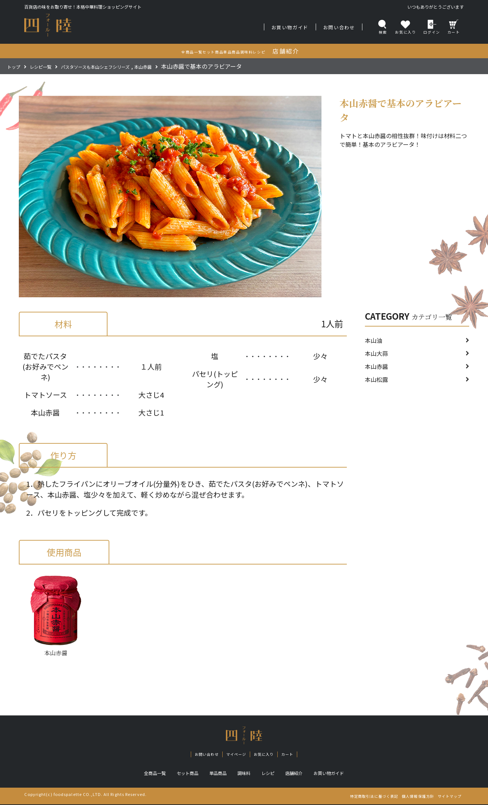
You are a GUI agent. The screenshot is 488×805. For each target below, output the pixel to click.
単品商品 (215, 773)
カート (453, 27)
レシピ (270, 773)
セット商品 (181, 773)
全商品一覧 (145, 773)
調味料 (244, 773)
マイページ (234, 754)
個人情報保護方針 (403, 797)
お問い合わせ (339, 27)
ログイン (431, 27)
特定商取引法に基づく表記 (349, 797)
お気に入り (268, 754)
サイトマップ (445, 797)
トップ (16, 66)
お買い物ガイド (290, 27)
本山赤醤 (180, 66)
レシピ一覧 (48, 66)
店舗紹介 (299, 773)
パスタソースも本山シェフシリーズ (118, 66)
